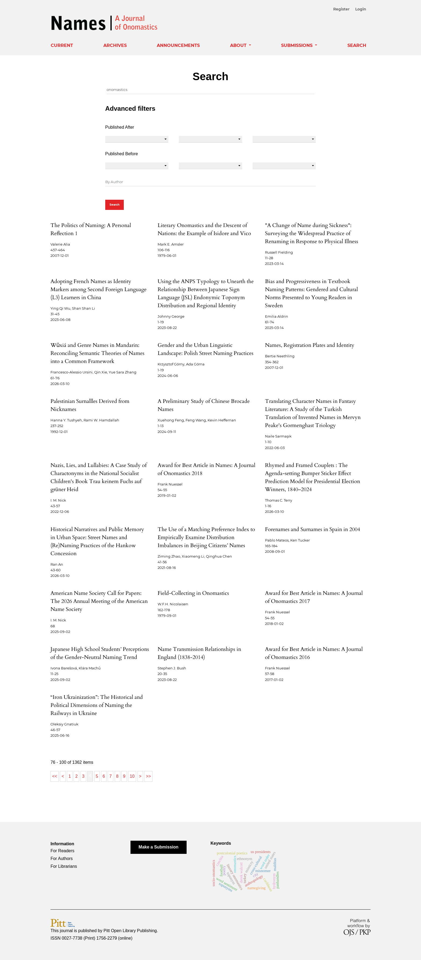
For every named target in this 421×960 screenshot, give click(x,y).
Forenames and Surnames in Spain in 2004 (312, 529)
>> (148, 776)
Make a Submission (159, 847)
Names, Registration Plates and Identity (309, 345)
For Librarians (63, 866)
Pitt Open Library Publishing (130, 930)
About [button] (239, 45)
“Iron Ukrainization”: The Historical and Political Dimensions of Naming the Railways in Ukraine (96, 705)
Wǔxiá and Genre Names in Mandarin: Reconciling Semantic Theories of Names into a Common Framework (97, 353)
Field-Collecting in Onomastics (193, 593)
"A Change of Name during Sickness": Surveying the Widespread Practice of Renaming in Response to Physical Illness (311, 233)
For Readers (62, 850)
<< (54, 776)
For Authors (61, 858)
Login (360, 9)
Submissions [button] (297, 45)
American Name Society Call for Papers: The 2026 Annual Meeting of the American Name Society (99, 601)
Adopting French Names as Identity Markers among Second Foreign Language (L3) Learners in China (98, 289)
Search (356, 45)
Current (62, 45)
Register (342, 9)
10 (132, 776)
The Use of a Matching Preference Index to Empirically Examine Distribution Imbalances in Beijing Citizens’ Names (206, 537)
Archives (115, 45)
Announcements (178, 45)
